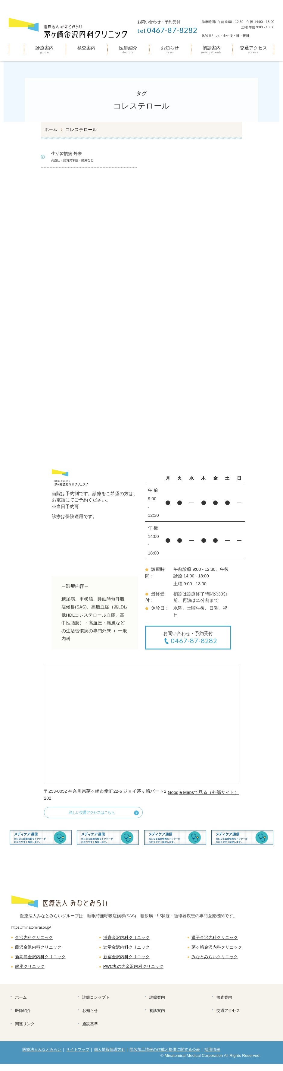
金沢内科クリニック (35, 939)
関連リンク (25, 1030)
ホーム (16, 49)
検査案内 (86, 47)
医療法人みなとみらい (41, 1056)
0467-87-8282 (167, 30)
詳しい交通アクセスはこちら (88, 813)
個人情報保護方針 (110, 1056)
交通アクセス (253, 47)
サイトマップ (78, 1056)
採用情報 (213, 1056)
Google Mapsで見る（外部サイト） (202, 793)
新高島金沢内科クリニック (42, 960)
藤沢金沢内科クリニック (40, 950)
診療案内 (45, 47)
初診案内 (212, 47)
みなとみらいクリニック (216, 960)
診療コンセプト (96, 1002)
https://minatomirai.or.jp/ (32, 929)
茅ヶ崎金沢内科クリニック (218, 950)
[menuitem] (16, 50)
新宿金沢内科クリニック (128, 960)
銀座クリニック (31, 970)
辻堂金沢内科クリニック (128, 950)
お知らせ (170, 47)
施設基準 (90, 1030)
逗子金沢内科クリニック (216, 939)
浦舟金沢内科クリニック (128, 939)
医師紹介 (128, 47)
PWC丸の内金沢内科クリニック (135, 970)
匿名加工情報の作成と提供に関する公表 (165, 1056)
